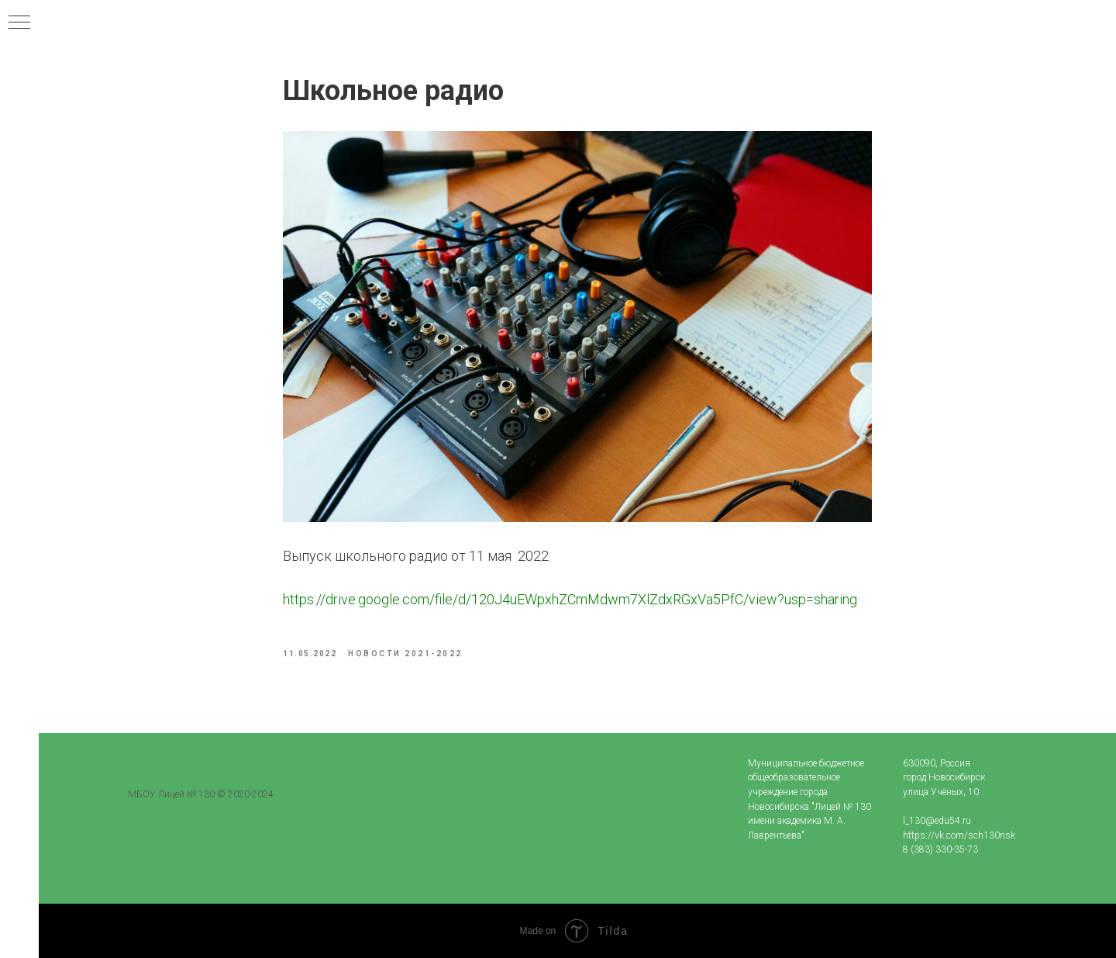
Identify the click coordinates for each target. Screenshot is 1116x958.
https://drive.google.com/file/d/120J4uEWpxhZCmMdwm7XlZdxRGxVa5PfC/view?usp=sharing (570, 599)
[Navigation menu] (19, 23)
